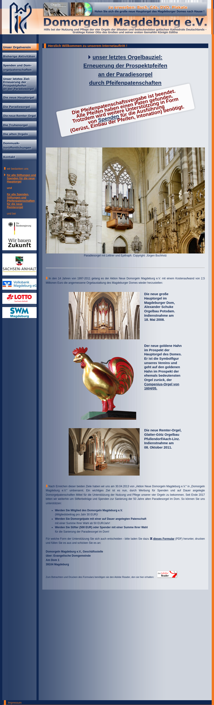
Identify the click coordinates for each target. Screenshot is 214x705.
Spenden (108, 118)
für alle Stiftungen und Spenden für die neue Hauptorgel (21, 178)
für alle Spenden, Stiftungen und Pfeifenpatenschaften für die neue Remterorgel (21, 201)
